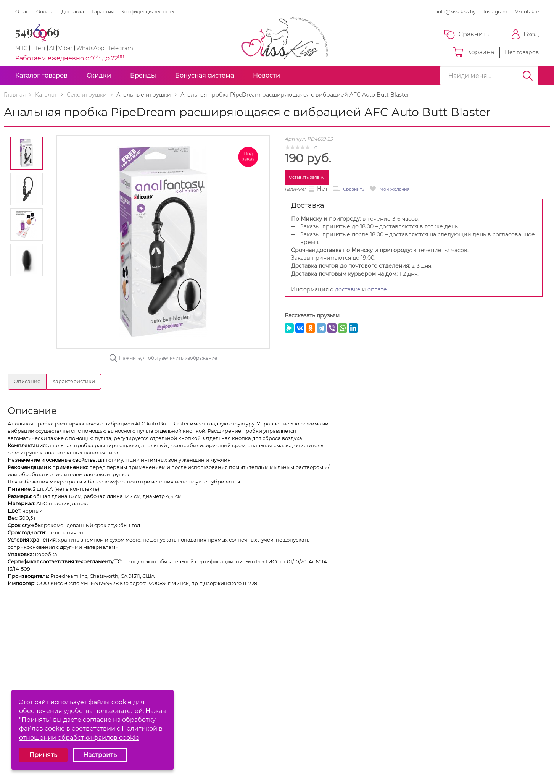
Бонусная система (204, 75)
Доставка (72, 12)
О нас (22, 12)
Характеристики (73, 381)
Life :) (38, 48)
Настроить (100, 754)
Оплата (45, 12)
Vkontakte (527, 12)
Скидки (99, 75)
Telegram (120, 48)
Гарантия (103, 12)
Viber (65, 48)
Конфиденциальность (147, 12)
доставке (348, 289)
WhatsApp (90, 48)
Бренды (143, 75)
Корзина (473, 52)
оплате (377, 289)
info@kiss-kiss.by (456, 12)
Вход (525, 34)
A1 (52, 48)
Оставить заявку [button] (306, 177)
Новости (266, 75)
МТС (21, 48)
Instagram (495, 12)
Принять (43, 754)
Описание (27, 381)
